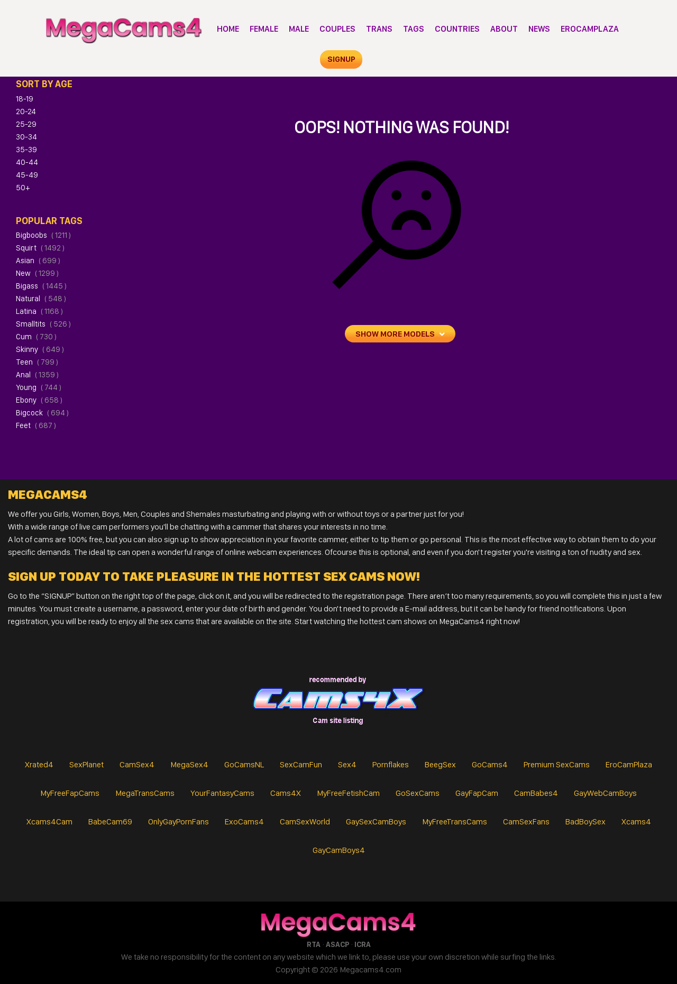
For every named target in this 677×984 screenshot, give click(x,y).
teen (37, 362)
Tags (413, 29)
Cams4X (285, 793)
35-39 (26, 149)
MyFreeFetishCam (348, 793)
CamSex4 (137, 764)
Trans (379, 29)
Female (264, 29)
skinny (40, 349)
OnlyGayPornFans (178, 821)
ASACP (337, 944)
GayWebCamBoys (605, 793)
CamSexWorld (305, 821)
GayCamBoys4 (339, 850)
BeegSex (440, 764)
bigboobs (43, 235)
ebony (39, 400)
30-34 (26, 137)
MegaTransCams (145, 793)
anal (37, 374)
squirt (40, 248)
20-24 (26, 111)
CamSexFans (526, 821)
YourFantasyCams (222, 793)
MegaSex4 (189, 764)
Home (228, 29)
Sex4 (347, 764)
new (37, 273)
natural (41, 298)
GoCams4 (490, 764)
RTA (314, 944)
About (504, 29)
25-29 (26, 124)
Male (299, 29)
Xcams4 (636, 821)
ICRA (362, 944)
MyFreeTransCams (454, 821)
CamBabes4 (536, 793)
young (38, 387)
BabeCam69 (110, 821)
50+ (23, 187)
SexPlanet (86, 764)
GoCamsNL (244, 764)
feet (36, 425)
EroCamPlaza (590, 29)
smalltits (43, 324)
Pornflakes (390, 764)
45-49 (27, 175)
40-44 (27, 162)
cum (36, 336)
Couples (337, 29)
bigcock (42, 412)
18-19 (24, 99)
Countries (457, 29)
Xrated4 (39, 764)
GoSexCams (418, 793)
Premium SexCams (557, 764)
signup (341, 59)
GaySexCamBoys (376, 821)
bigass (41, 286)
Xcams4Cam (49, 821)
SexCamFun (301, 764)
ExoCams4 (244, 821)
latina (39, 311)
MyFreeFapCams (69, 793)
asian (38, 260)
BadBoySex (585, 821)
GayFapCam (476, 793)
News (539, 29)
